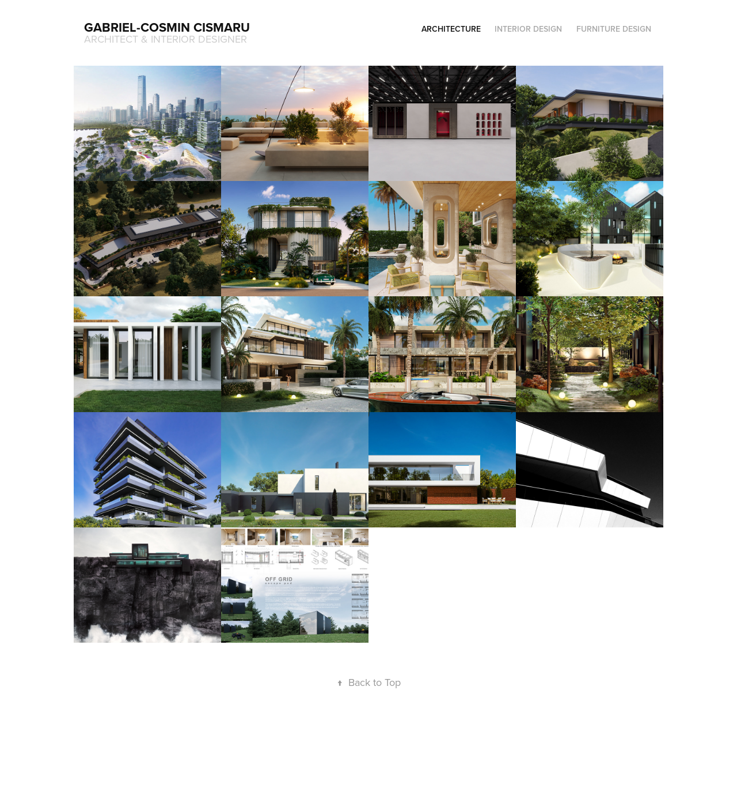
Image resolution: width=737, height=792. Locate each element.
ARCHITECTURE (451, 29)
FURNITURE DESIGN (613, 29)
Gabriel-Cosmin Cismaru (167, 27)
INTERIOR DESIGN (528, 29)
